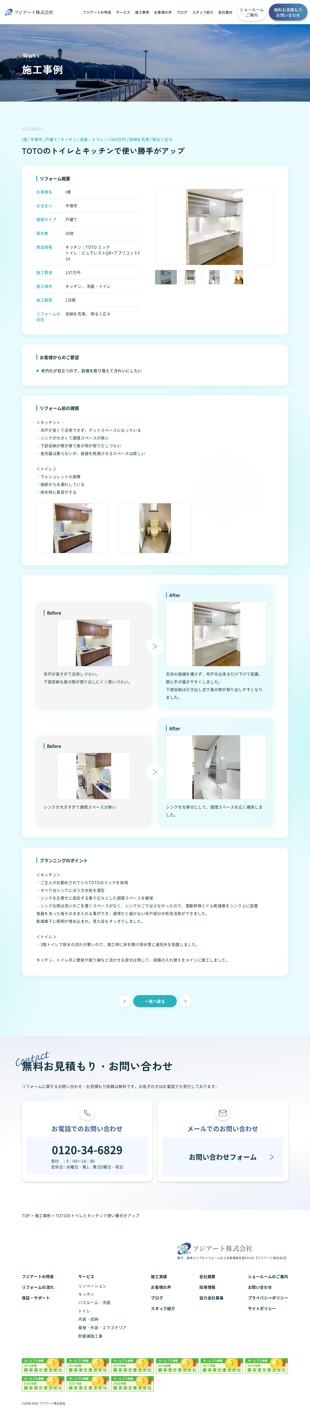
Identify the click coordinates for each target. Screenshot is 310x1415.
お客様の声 (163, 12)
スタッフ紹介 (203, 12)
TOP (26, 1215)
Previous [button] (151, 228)
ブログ (182, 12)
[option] (214, 228)
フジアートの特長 (97, 12)
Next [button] (277, 228)
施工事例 (142, 12)
